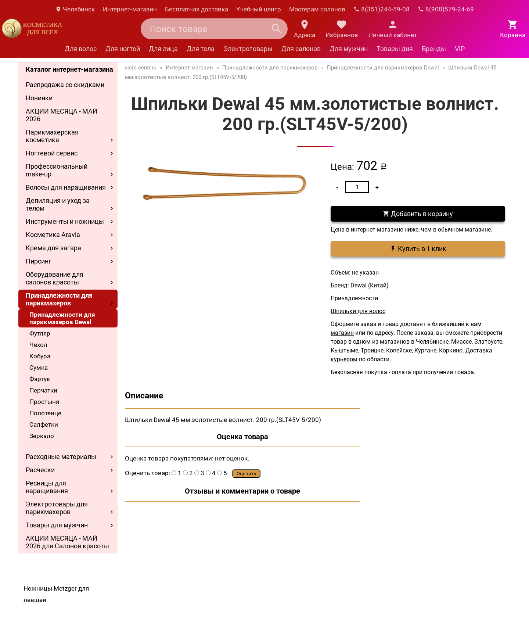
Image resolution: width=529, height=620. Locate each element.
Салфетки (43, 424)
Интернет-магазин (130, 9)
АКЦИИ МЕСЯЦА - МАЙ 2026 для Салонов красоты (67, 542)
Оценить (246, 473)
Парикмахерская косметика (52, 136)
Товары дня (395, 49)
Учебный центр (258, 9)
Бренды (434, 49)
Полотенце (45, 413)
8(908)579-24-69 (446, 9)
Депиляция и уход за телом (58, 204)
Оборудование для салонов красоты (54, 278)
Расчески (40, 470)
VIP (460, 49)
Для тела (201, 49)
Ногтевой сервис (52, 153)
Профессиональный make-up (56, 170)
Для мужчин (349, 49)
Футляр (39, 333)
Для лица (163, 49)
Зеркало (41, 436)
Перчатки (43, 390)
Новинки (39, 98)
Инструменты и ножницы (65, 221)
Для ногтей (122, 49)
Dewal (358, 285)
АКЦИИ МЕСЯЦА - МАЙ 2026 (61, 115)
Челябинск (75, 9)
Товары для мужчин (57, 525)
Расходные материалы (61, 456)
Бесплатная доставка (196, 9)
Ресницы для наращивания (47, 487)
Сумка (38, 367)
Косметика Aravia (53, 235)
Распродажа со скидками (65, 85)
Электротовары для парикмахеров (57, 508)
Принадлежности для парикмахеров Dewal (62, 318)
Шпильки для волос (358, 311)
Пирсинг (38, 261)
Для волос (81, 49)
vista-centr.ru (140, 67)
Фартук (39, 379)
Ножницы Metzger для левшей (56, 594)
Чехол (38, 344)
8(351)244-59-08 (381, 9)
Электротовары (248, 49)
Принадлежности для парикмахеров (59, 299)
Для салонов (301, 49)
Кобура (39, 356)
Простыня (44, 401)
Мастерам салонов (317, 9)
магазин (342, 332)
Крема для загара (53, 248)
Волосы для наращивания (66, 187)
